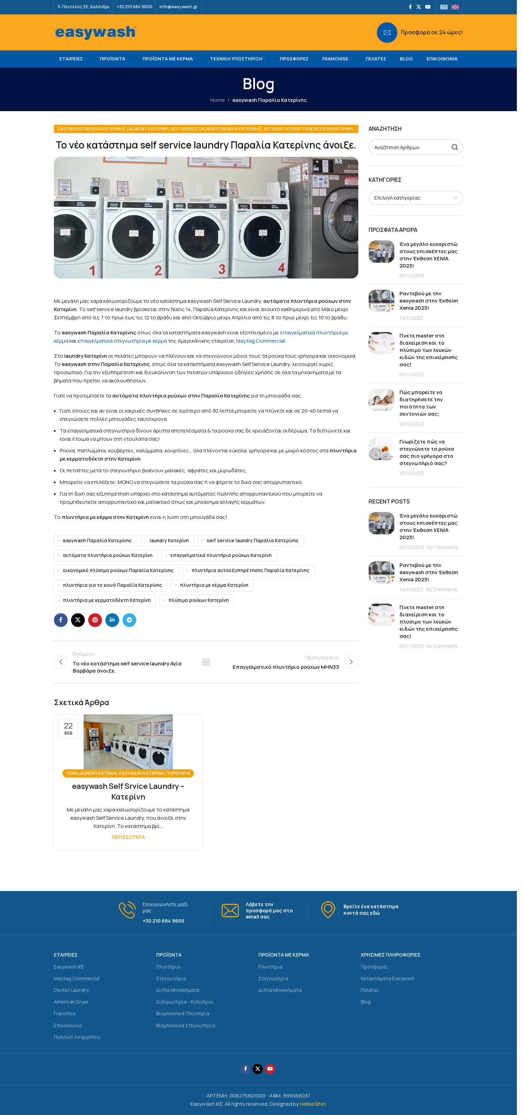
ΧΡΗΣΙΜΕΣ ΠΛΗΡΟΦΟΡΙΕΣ (390, 954)
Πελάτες (370, 990)
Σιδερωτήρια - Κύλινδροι (184, 1001)
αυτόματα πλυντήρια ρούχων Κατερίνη (308, 129)
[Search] (416, 147)
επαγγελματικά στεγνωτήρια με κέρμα (122, 340)
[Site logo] (96, 32)
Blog (366, 1001)
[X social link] (418, 7)
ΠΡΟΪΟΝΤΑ (169, 954)
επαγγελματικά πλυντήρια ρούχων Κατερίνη (220, 555)
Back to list (205, 662)
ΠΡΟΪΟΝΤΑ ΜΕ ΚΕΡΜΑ (283, 954)
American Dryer (71, 1001)
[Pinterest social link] (95, 620)
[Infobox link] (420, 32)
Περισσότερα (128, 837)
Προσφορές (374, 966)
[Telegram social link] (129, 620)
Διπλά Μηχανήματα (177, 990)
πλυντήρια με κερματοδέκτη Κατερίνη (107, 600)
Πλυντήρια (168, 966)
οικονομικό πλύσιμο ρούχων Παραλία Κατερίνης (118, 570)
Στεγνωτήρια (171, 978)
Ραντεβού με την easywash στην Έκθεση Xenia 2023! (428, 300)
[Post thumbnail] (381, 259)
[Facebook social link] (410, 7)
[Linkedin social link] (112, 620)
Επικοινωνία (68, 1025)
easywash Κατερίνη (141, 773)
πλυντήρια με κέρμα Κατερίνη (214, 585)
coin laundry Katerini (92, 773)
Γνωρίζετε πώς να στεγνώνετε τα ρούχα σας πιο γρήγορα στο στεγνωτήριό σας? (426, 452)
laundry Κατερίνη (148, 129)
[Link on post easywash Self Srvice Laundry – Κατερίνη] (128, 744)
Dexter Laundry (71, 990)
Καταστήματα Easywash (388, 978)
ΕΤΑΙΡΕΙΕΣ (66, 954)
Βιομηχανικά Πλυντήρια (182, 1013)
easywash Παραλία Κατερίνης (269, 100)
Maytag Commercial (260, 340)
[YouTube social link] (428, 7)
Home (217, 100)
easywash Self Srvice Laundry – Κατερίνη (128, 791)
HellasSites (313, 1103)
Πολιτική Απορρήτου (77, 1037)
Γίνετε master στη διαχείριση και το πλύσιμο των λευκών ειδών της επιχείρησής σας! (428, 350)
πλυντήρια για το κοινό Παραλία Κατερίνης (112, 585)
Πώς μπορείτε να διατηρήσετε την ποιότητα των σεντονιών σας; (421, 403)
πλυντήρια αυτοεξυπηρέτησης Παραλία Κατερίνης (250, 570)
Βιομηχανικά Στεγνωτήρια (185, 1025)
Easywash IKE (69, 966)
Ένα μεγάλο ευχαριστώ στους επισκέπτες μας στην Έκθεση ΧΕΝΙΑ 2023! (428, 254)
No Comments (442, 547)
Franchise (65, 1013)
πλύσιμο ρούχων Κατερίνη (199, 600)
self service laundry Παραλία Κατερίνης (216, 129)
